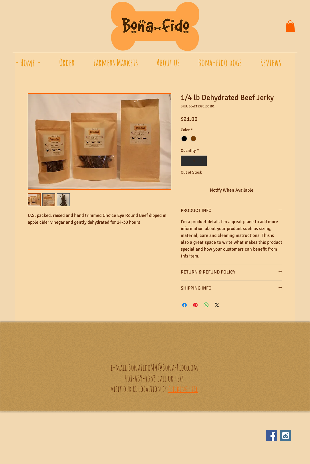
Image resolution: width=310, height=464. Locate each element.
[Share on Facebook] (184, 305)
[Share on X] (217, 305)
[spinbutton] (194, 161)
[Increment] (202, 161)
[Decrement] (185, 161)
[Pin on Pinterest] (195, 305)
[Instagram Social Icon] (285, 435)
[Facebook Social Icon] (271, 435)
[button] (290, 26)
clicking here (183, 389)
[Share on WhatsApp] (206, 305)
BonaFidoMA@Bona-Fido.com (163, 367)
